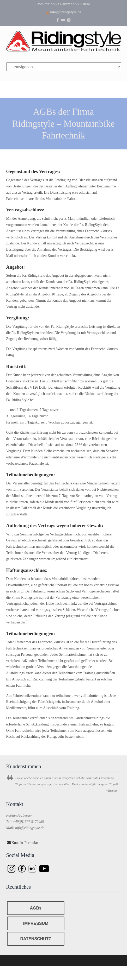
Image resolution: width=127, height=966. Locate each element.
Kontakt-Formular (22, 843)
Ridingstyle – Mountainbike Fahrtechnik (63, 41)
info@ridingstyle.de (65, 12)
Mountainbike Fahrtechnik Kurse (64, 4)
